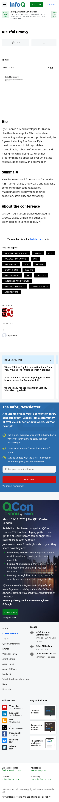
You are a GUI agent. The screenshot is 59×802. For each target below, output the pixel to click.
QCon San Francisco (46, 654)
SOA (26, 264)
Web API (29, 270)
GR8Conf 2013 (11, 270)
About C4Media (10, 669)
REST (50, 253)
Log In (6, 638)
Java (36, 259)
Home (5, 628)
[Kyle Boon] (4, 335)
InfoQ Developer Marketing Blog (16, 682)
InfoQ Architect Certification (44, 633)
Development (13, 359)
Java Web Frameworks (15, 259)
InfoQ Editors (9, 658)
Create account (10, 633)
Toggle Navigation (4, 4)
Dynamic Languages (15, 286)
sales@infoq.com (38, 770)
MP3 (5, 67)
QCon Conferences (11, 643)
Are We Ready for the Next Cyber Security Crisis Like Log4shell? (25, 389)
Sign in (51, 4)
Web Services (11, 264)
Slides (11, 67)
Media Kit (7, 674)
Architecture (36, 239)
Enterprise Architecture (17, 281)
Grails (38, 253)
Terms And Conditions (26, 797)
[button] (29, 479)
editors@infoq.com (10, 779)
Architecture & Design (16, 253)
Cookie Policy (44, 797)
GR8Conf (41, 275)
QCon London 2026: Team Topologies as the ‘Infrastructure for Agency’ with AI (27, 379)
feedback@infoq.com (11, 770)
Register (36, 4)
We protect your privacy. (13, 486)
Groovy (39, 264)
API (28, 275)
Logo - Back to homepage (17, 4)
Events (6, 648)
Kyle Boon (12, 335)
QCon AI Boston (44, 646)
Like (18, 42)
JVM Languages (12, 275)
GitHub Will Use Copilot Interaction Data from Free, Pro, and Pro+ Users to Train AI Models (28, 368)
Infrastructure (40, 286)
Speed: (5, 59)
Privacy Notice (8, 797)
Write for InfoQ (10, 653)
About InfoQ (8, 663)
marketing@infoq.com (41, 779)
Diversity (7, 689)
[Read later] (43, 42)
